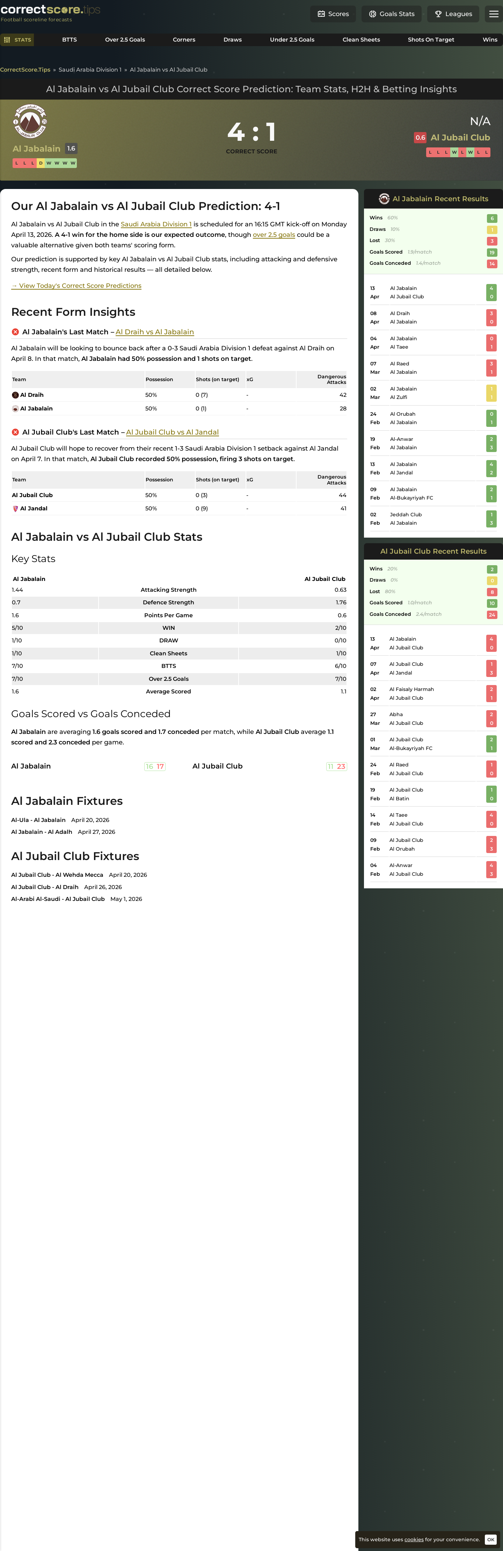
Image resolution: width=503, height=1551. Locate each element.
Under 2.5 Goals (292, 39)
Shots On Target (431, 39)
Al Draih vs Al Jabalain (155, 332)
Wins (490, 39)
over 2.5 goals (274, 235)
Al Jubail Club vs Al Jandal (172, 432)
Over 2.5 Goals (125, 39)
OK (490, 1539)
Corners (184, 39)
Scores (333, 14)
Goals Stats (392, 14)
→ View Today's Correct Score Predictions (76, 286)
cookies (414, 1539)
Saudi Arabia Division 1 (156, 224)
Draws (233, 39)
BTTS (69, 39)
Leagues (453, 14)
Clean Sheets (361, 39)
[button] (494, 14)
